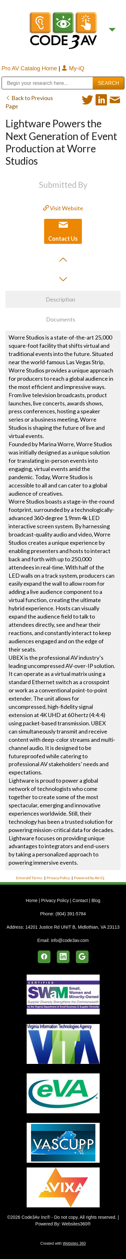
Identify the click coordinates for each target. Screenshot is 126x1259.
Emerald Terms (29, 877)
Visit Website (63, 208)
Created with (63, 1243)
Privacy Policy (58, 877)
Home (32, 900)
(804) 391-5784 (71, 913)
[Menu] (112, 29)
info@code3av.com (70, 940)
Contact (80, 900)
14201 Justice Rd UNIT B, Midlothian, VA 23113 (72, 927)
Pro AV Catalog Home (30, 68)
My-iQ (73, 68)
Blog (95, 900)
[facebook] (44, 957)
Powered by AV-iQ (89, 877)
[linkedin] (63, 957)
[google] (82, 957)
